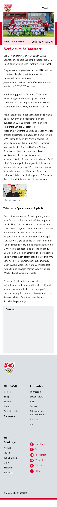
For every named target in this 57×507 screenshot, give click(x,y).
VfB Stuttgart (11, 440)
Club (6, 462)
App (32, 424)
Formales (36, 386)
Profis (7, 452)
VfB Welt (11, 386)
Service (34, 406)
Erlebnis (8, 467)
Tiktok (36, 466)
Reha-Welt (9, 416)
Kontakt (34, 419)
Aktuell (6, 41)
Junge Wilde (10, 457)
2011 (34, 41)
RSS (35, 471)
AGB (32, 401)
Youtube (37, 460)
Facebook (38, 444)
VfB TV (8, 391)
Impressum (35, 391)
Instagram (38, 455)
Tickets (7, 401)
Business (8, 472)
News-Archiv (18, 41)
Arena (7, 406)
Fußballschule (11, 411)
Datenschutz (37, 396)
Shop (6, 396)
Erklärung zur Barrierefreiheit (38, 413)
